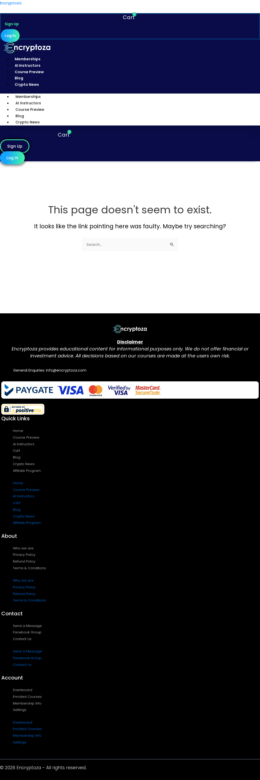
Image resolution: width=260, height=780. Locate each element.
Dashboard (22, 689)
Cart (16, 450)
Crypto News (27, 84)
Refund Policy (24, 561)
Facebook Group (27, 632)
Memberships (27, 59)
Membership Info (27, 703)
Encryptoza (10, 3)
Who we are (23, 548)
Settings (19, 709)
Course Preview (29, 71)
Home (18, 430)
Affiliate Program (27, 470)
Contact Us (22, 638)
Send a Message (27, 625)
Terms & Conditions (29, 568)
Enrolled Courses (27, 696)
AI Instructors (27, 65)
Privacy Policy (24, 554)
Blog (19, 78)
